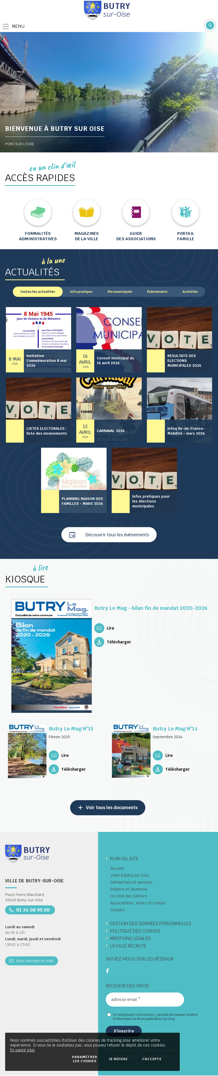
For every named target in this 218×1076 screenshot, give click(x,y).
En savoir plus (22, 1050)
